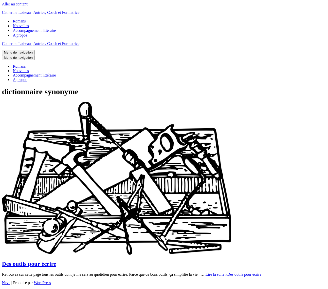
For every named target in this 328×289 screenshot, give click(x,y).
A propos (20, 35)
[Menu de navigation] (18, 52)
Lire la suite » (233, 274)
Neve (6, 283)
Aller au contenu (15, 4)
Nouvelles (21, 26)
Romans (19, 21)
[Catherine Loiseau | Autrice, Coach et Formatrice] (164, 12)
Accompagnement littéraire (34, 30)
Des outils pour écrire (29, 264)
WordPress (42, 283)
